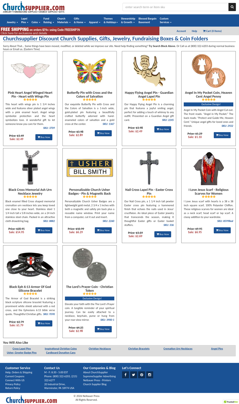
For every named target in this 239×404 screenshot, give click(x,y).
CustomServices (165, 20)
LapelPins (24, 20)
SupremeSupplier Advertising (99, 376)
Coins (36, 22)
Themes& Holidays (111, 20)
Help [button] (194, 31)
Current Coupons (14, 376)
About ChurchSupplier (95, 372)
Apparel (94, 22)
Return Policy (12, 388)
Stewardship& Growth (128, 20)
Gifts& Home (80, 20)
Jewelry (12, 22)
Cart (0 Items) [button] (212, 31)
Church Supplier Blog (95, 384)
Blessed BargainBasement (147, 20)
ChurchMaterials (64, 20)
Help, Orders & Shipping (18, 372)
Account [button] (181, 31)
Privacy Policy (13, 384)
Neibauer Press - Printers (97, 380)
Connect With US (14, 380)
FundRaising (49, 20)
